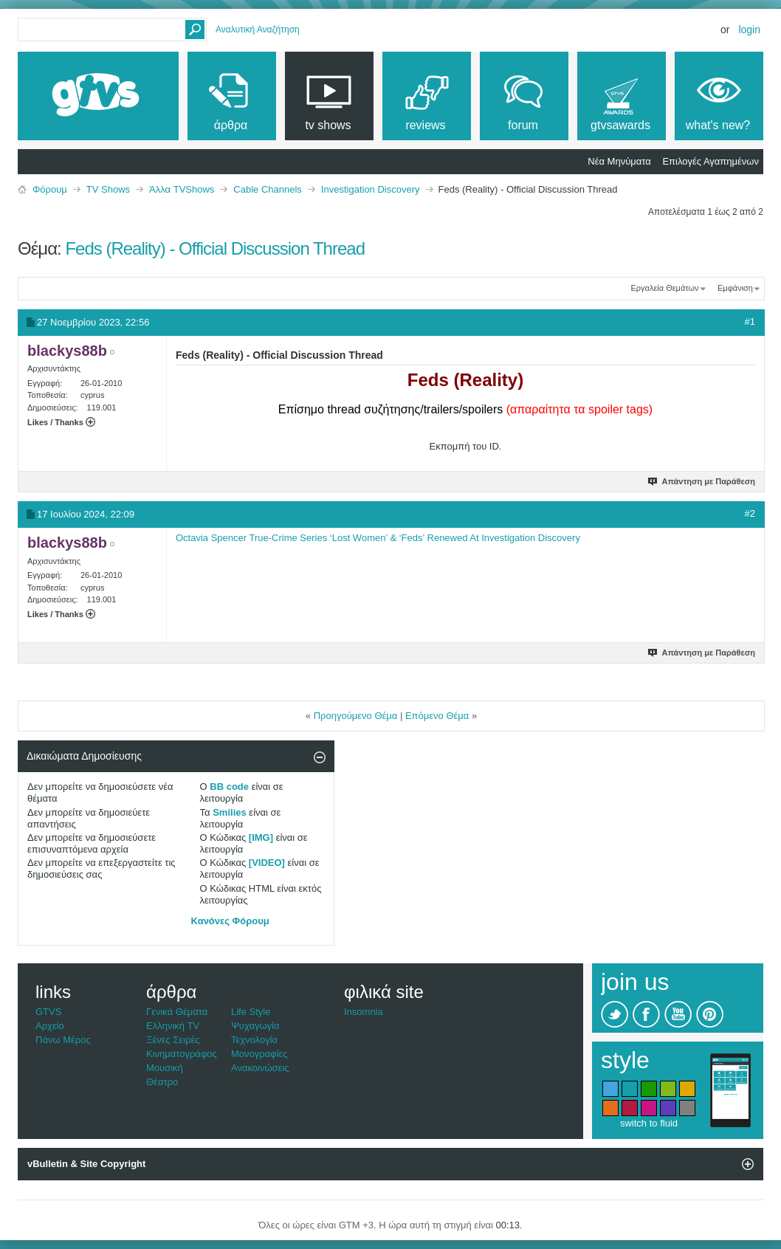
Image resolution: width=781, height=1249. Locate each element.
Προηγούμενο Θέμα (356, 715)
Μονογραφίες (259, 1053)
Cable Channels (267, 189)
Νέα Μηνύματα (619, 161)
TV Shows (108, 189)
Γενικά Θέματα (176, 1011)
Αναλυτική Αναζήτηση (258, 29)
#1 (750, 321)
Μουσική (164, 1067)
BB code (229, 786)
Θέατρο (162, 1081)
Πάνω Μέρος (63, 1039)
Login (749, 29)
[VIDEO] (267, 862)
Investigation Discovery (370, 189)
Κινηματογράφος (181, 1053)
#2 (750, 513)
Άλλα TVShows (181, 189)
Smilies (230, 812)
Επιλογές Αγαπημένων (710, 161)
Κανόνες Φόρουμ (230, 920)
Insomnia (363, 1011)
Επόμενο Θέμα (437, 715)
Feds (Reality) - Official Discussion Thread (215, 248)
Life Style (250, 1011)
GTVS (48, 1011)
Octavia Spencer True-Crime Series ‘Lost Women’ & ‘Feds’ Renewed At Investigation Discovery (378, 537)
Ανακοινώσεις (260, 1067)
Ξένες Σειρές (173, 1039)
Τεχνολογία (254, 1039)
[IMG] (261, 837)
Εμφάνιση (735, 287)
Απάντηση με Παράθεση (702, 481)
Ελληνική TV (172, 1025)
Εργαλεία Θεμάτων (664, 287)
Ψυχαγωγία (255, 1025)
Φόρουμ (49, 189)
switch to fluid (649, 1123)
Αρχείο (49, 1025)
